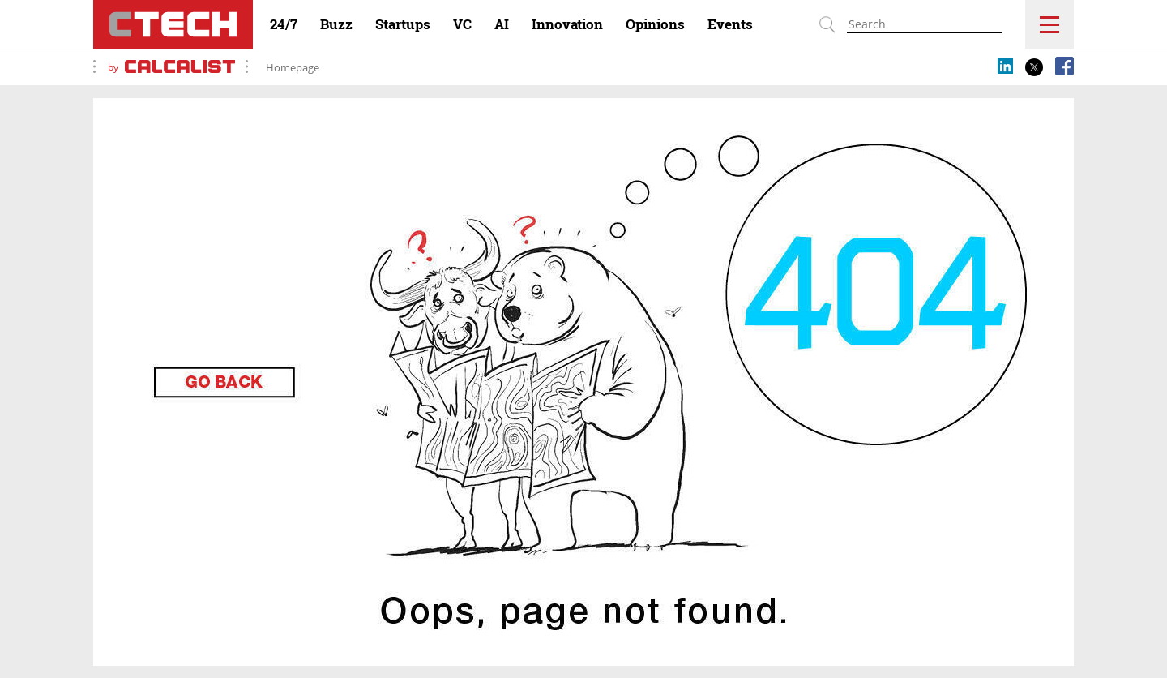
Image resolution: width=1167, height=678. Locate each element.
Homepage (292, 67)
